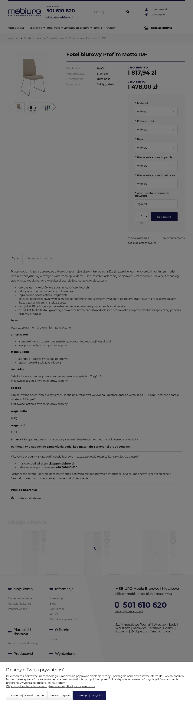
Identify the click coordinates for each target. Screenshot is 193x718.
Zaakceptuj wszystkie (89, 695)
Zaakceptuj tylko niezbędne (26, 695)
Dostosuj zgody (60, 695)
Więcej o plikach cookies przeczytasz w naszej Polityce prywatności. (50, 686)
